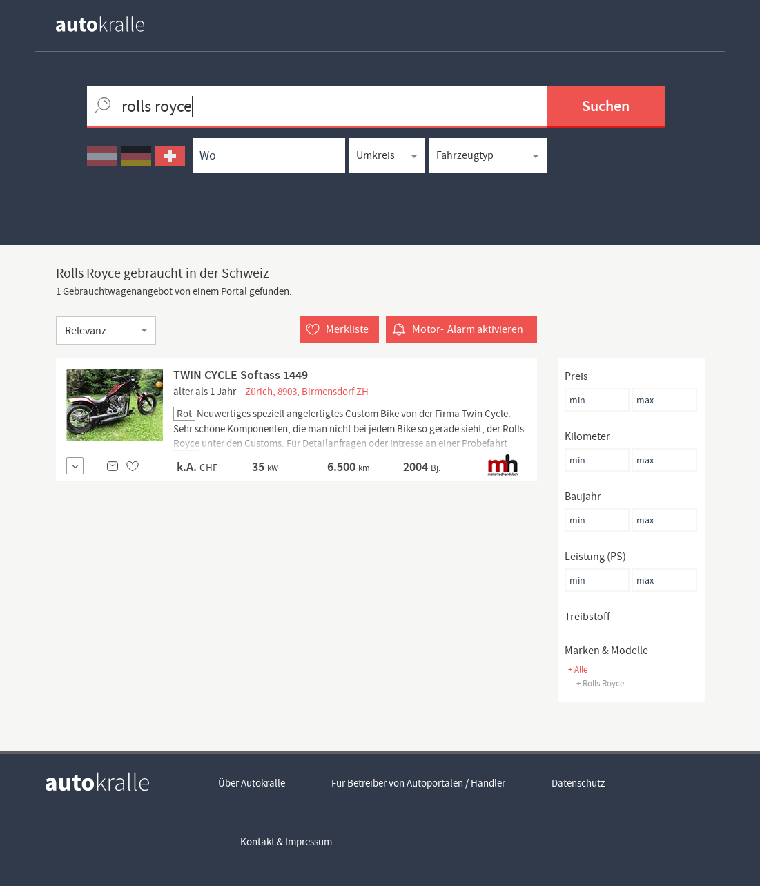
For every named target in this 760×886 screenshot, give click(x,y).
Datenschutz (578, 783)
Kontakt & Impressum (286, 842)
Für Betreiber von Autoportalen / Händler (418, 783)
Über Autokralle (251, 783)
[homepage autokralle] (111, 23)
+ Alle (577, 669)
